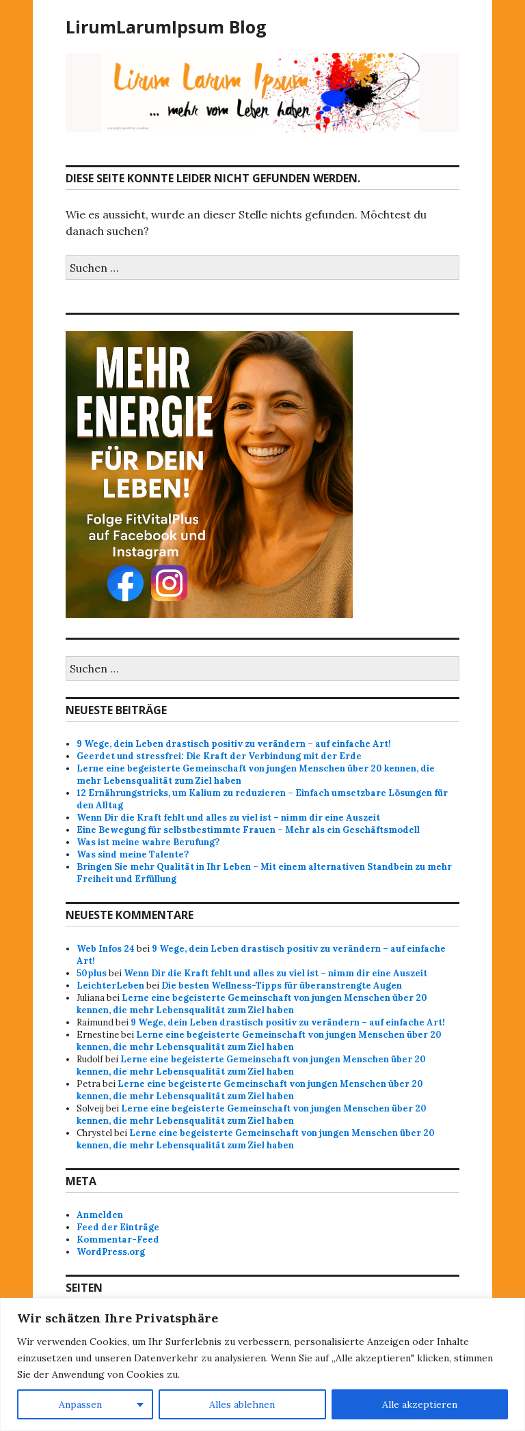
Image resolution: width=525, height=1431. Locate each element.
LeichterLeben (110, 985)
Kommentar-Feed (118, 1239)
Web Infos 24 (106, 948)
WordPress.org (111, 1252)
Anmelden (100, 1215)
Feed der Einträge (118, 1227)
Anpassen (80, 1404)
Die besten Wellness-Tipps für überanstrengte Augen (281, 985)
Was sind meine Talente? (133, 854)
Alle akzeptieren (419, 1404)
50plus (92, 973)
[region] (262, 1364)
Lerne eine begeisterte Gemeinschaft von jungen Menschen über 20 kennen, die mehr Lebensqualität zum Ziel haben (252, 1004)
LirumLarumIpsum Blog (166, 26)
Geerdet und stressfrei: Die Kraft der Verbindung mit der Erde (219, 756)
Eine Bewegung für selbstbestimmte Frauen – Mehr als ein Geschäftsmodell (248, 830)
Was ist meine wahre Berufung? (148, 842)
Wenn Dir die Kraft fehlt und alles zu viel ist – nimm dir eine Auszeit (228, 817)
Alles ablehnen (242, 1404)
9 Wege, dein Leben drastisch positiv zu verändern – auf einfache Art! (234, 744)
